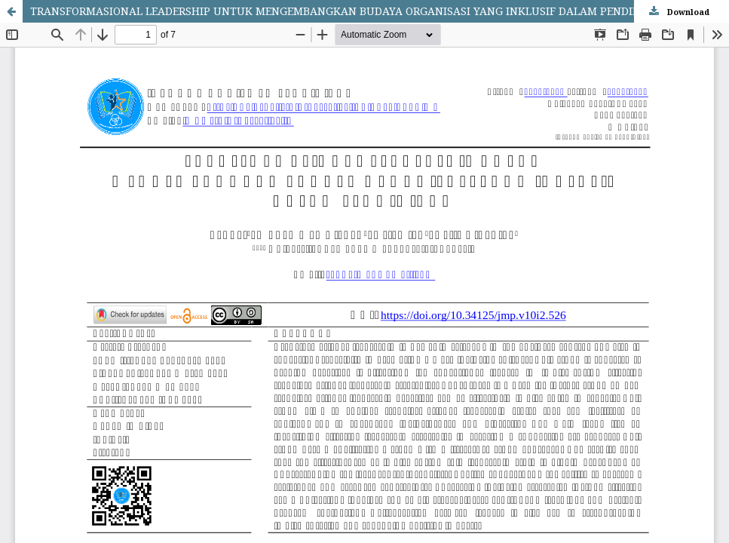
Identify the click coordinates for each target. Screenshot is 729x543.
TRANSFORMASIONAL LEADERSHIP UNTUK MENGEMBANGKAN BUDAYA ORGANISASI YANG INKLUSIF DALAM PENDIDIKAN (348, 11)
